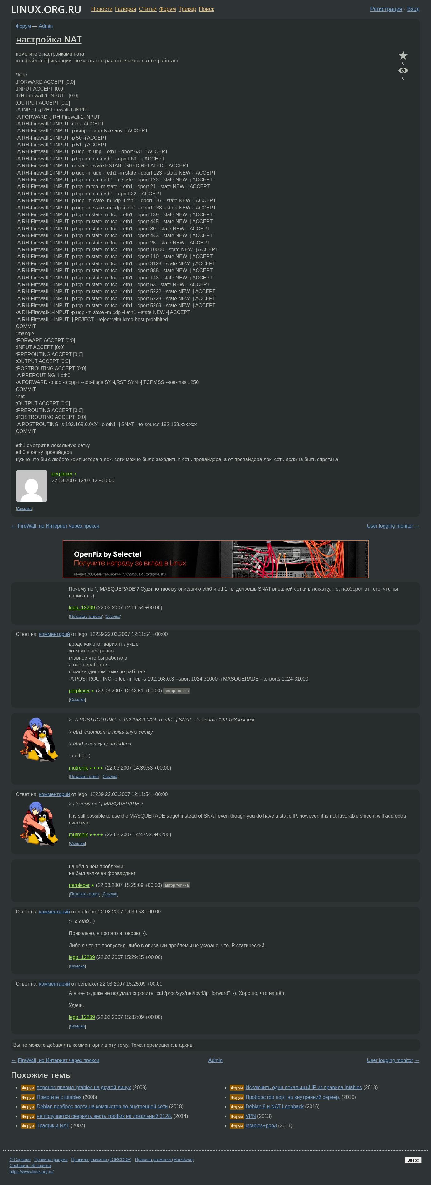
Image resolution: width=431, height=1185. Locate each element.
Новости (102, 9)
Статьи (148, 9)
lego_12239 (82, 607)
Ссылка (24, 508)
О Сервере (20, 1159)
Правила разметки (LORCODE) (101, 1159)
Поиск (206, 9)
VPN (251, 1116)
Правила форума (51, 1159)
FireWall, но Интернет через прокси (58, 526)
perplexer (62, 473)
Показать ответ (84, 776)
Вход (413, 9)
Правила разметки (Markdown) (164, 1159)
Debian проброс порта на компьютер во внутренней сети (102, 1106)
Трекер (187, 9)
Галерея (125, 9)
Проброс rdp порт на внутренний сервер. (293, 1097)
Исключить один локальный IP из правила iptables (304, 1087)
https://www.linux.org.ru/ (32, 1171)
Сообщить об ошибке (30, 1165)
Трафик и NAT (53, 1125)
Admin (46, 26)
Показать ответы (86, 616)
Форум (167, 9)
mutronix (78, 767)
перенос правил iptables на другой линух (84, 1087)
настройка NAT (49, 39)
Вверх (413, 1160)
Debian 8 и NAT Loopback (275, 1106)
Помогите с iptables (59, 1097)
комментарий (54, 634)
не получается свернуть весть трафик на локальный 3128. (104, 1116)
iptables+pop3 (261, 1125)
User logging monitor (390, 526)
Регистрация (386, 9)
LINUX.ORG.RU (46, 9)
